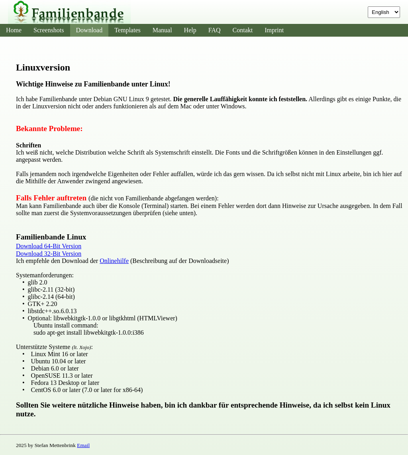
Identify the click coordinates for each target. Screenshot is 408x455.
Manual (162, 30)
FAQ (214, 30)
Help (190, 30)
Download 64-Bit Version (48, 246)
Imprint (274, 30)
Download (89, 30)
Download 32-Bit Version (48, 253)
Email (83, 445)
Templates (127, 30)
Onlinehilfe (114, 260)
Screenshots (48, 30)
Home (14, 30)
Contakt (243, 30)
